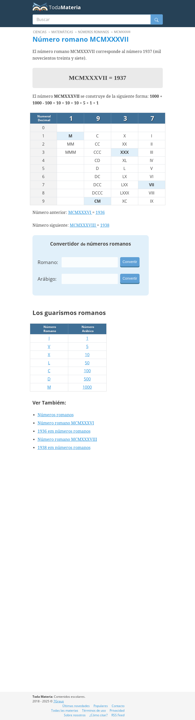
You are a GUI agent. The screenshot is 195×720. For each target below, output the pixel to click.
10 (87, 354)
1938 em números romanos (64, 447)
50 (87, 363)
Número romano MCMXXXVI (66, 423)
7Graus (58, 701)
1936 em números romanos (64, 431)
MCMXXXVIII (83, 225)
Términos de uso (94, 710)
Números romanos (56, 414)
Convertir (130, 262)
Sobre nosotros (75, 715)
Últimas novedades (76, 706)
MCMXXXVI (80, 212)
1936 (100, 212)
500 (87, 379)
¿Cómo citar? (98, 715)
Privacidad (117, 710)
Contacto (118, 706)
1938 (104, 225)
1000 (87, 387)
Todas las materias (64, 710)
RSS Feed (117, 715)
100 (87, 371)
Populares (101, 706)
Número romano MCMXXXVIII (67, 439)
